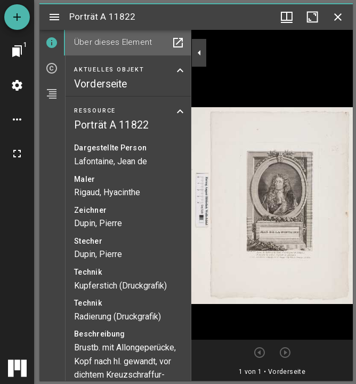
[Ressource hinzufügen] (17, 17)
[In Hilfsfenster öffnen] (178, 42)
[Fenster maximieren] (312, 17)
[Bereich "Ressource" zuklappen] (180, 111)
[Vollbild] (17, 153)
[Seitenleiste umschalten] (54, 17)
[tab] (52, 42)
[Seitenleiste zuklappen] (199, 52)
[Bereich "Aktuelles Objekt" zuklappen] (180, 70)
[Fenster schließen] (338, 17)
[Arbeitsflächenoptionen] (17, 119)
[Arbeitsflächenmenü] (17, 85)
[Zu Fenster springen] (17, 51)
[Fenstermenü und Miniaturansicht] (287, 17)
